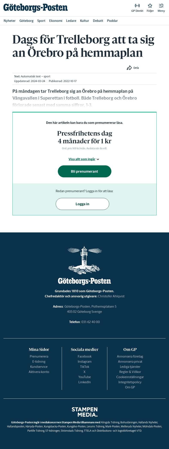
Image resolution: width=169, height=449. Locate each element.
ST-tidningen (52, 430)
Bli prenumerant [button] (84, 171)
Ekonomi (55, 21)
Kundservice (39, 367)
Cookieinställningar (130, 377)
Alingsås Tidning (110, 422)
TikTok (84, 367)
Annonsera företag (130, 356)
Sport (41, 21)
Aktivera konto (39, 372)
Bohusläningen (128, 422)
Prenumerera (39, 356)
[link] (35, 8)
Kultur (84, 21)
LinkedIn (84, 382)
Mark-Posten (112, 426)
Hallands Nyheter (147, 422)
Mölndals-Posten (152, 426)
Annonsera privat (130, 361)
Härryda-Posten (34, 426)
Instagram (84, 361)
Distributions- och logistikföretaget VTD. (119, 430)
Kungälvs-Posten (76, 426)
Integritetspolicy (130, 382)
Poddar (112, 21)
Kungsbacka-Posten (55, 426)
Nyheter (10, 21)
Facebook (84, 356)
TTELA (87, 430)
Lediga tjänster (130, 367)
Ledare (71, 21)
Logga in (82, 204)
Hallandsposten (15, 426)
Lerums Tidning (95, 426)
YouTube (84, 377)
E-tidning (38, 361)
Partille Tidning (35, 430)
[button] (161, 8)
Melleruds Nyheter (131, 426)
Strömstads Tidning (72, 430)
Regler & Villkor (130, 372)
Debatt (98, 21)
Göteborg (26, 21)
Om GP (130, 387)
